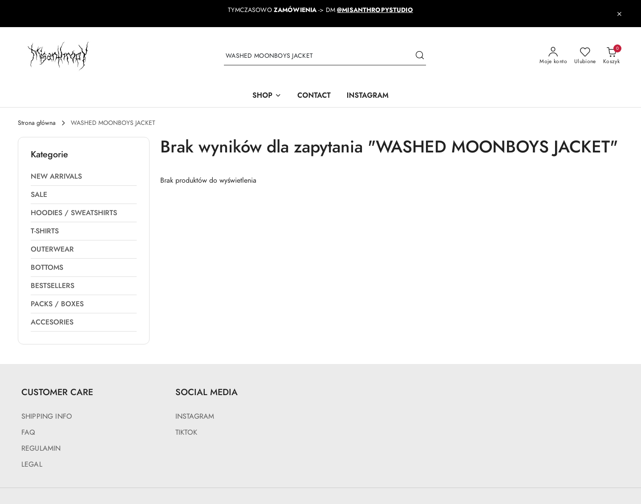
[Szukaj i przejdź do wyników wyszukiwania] (420, 56)
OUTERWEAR (52, 249)
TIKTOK (186, 432)
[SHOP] (267, 96)
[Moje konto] (553, 56)
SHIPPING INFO (46, 416)
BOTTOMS (47, 267)
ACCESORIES (52, 322)
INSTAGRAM (194, 416)
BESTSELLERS (52, 286)
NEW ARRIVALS (56, 176)
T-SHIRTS (45, 231)
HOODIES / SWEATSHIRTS (74, 213)
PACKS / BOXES (57, 304)
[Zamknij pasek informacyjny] (619, 14)
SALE (39, 195)
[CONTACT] (314, 96)
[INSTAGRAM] (367, 96)
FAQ (28, 432)
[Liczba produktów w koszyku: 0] (611, 56)
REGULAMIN (41, 448)
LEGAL (31, 464)
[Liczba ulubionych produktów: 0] (585, 56)
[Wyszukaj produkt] (325, 56)
